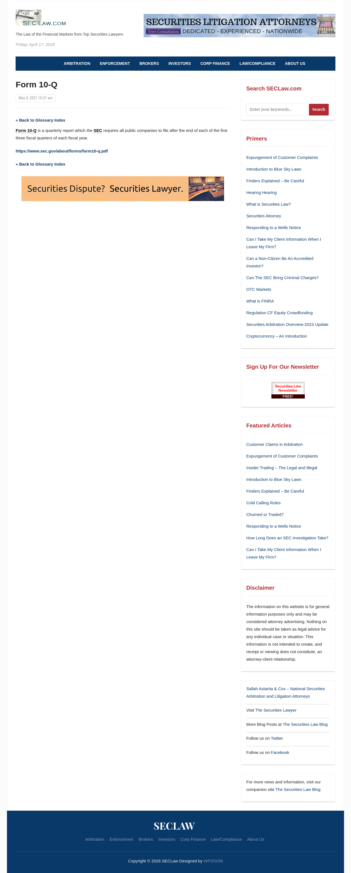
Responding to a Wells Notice (273, 227)
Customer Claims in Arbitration (274, 444)
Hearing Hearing (262, 192)
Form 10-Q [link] (26, 130)
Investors (179, 63)
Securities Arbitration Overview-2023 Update (287, 324)
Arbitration (77, 63)
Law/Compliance (257, 63)
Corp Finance (215, 63)
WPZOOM (213, 861)
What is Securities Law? (268, 204)
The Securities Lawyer (275, 710)
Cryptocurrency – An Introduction (276, 336)
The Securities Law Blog (305, 724)
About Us (295, 63)
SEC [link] (98, 130)
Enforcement (115, 63)
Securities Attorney (263, 215)
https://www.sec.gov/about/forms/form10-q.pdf (62, 151)
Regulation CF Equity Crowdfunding (279, 312)
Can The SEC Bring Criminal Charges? (282, 277)
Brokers (149, 63)
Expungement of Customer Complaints (282, 157)
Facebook (280, 752)
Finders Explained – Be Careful (275, 180)
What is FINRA (260, 301)
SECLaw (174, 825)
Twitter (277, 738)
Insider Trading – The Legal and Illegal (281, 467)
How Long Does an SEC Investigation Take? (287, 537)
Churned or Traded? (265, 514)
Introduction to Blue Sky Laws (273, 169)
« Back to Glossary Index (40, 120)
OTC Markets (258, 289)
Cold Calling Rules (263, 502)
